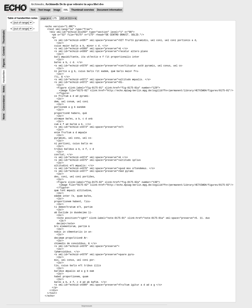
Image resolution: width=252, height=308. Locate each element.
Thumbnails (3, 37)
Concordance (3, 103)
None (3, 116)
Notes (3, 89)
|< (48, 18)
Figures (3, 63)
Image (57, 9)
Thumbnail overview (82, 9)
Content (3, 51)
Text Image (44, 9)
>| (75, 18)
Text (33, 9)
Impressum (87, 306)
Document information (109, 9)
